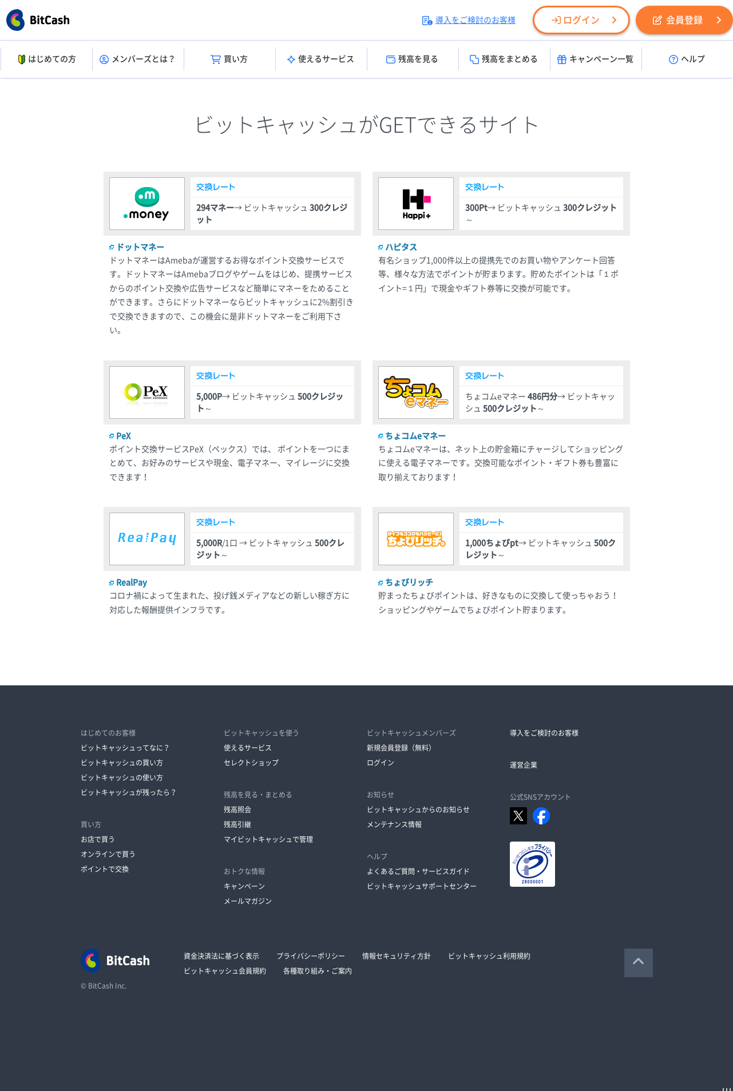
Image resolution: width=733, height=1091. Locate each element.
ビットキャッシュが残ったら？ (129, 792)
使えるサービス (320, 59)
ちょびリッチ (409, 582)
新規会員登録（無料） (401, 747)
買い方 (229, 59)
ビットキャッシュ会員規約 (225, 970)
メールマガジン (248, 901)
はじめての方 (46, 59)
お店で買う (98, 839)
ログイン (576, 20)
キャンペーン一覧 (595, 59)
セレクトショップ (251, 762)
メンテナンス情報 (394, 824)
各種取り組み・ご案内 (317, 970)
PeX (123, 436)
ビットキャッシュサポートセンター (422, 886)
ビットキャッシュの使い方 (122, 777)
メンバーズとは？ (138, 59)
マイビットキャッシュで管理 (268, 839)
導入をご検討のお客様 (469, 20)
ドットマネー (140, 247)
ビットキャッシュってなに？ (125, 747)
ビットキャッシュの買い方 (122, 762)
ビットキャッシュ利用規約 (489, 956)
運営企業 (523, 764)
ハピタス (401, 247)
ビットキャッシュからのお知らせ (418, 809)
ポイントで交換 (105, 869)
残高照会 (237, 809)
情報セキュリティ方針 (396, 956)
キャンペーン (244, 886)
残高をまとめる (504, 59)
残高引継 (237, 824)
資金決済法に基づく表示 (221, 956)
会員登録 (678, 20)
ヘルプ (687, 59)
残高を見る (412, 59)
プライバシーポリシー (310, 956)
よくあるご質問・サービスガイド (418, 871)
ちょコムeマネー (415, 436)
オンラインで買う (108, 854)
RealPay (131, 582)
